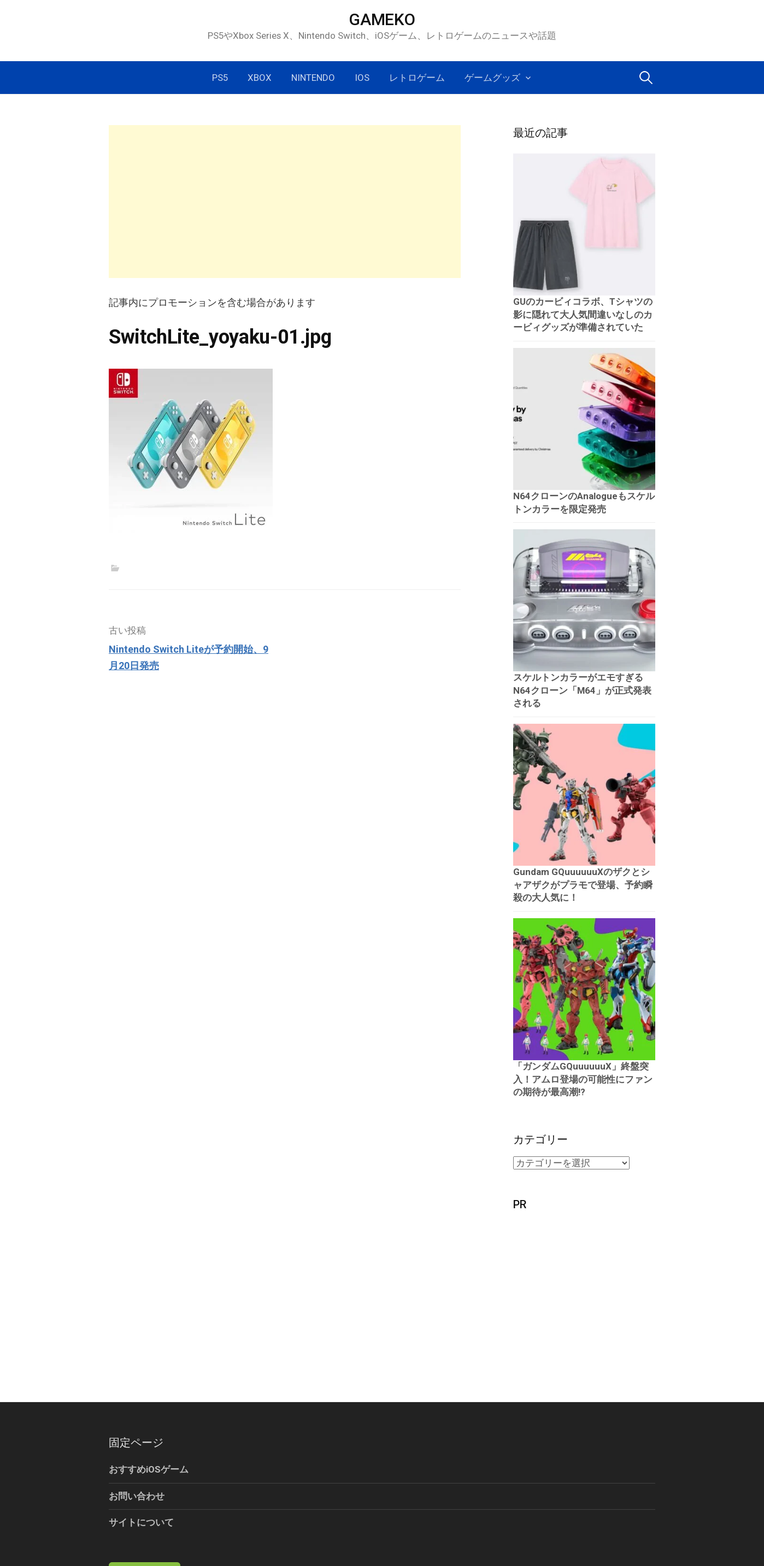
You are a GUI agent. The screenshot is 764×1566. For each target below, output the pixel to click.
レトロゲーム (417, 77)
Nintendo (313, 77)
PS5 (220, 77)
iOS (362, 77)
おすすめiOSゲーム (149, 1469)
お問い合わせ (136, 1496)
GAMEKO (382, 19)
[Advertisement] (285, 201)
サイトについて (141, 1522)
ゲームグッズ (492, 77)
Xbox (260, 77)
